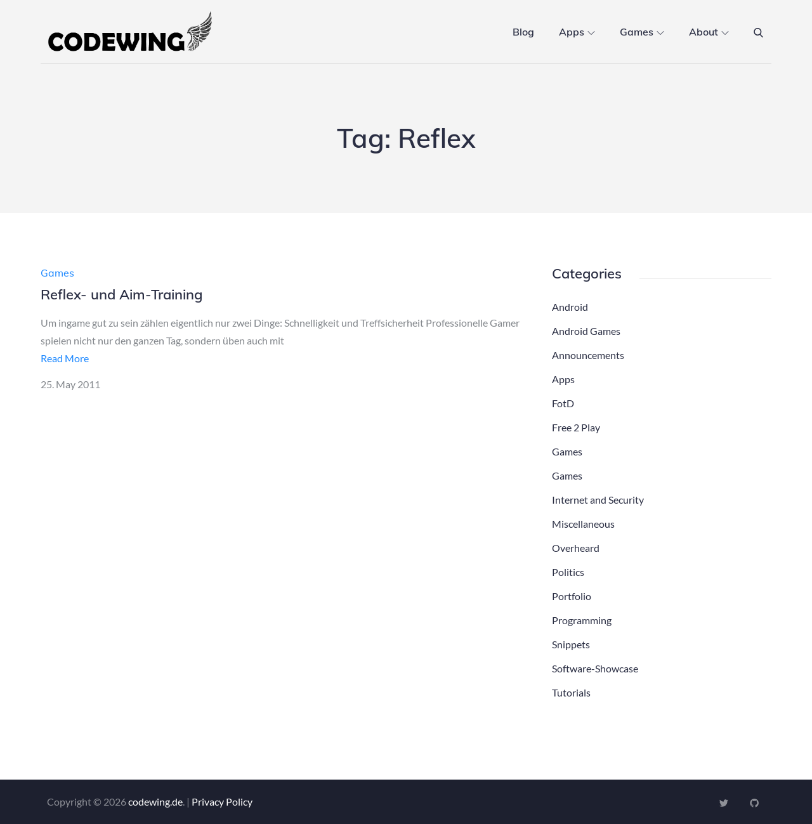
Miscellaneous (583, 524)
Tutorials (571, 692)
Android (570, 307)
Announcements (588, 355)
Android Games (586, 331)
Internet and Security (598, 500)
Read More (65, 358)
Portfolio (571, 596)
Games (642, 31)
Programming (582, 620)
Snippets (571, 644)
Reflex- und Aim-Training (121, 294)
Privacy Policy (222, 801)
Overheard (575, 548)
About (709, 31)
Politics (568, 572)
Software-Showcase (595, 668)
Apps (577, 31)
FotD (563, 403)
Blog (523, 31)
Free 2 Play (576, 427)
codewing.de (155, 801)
